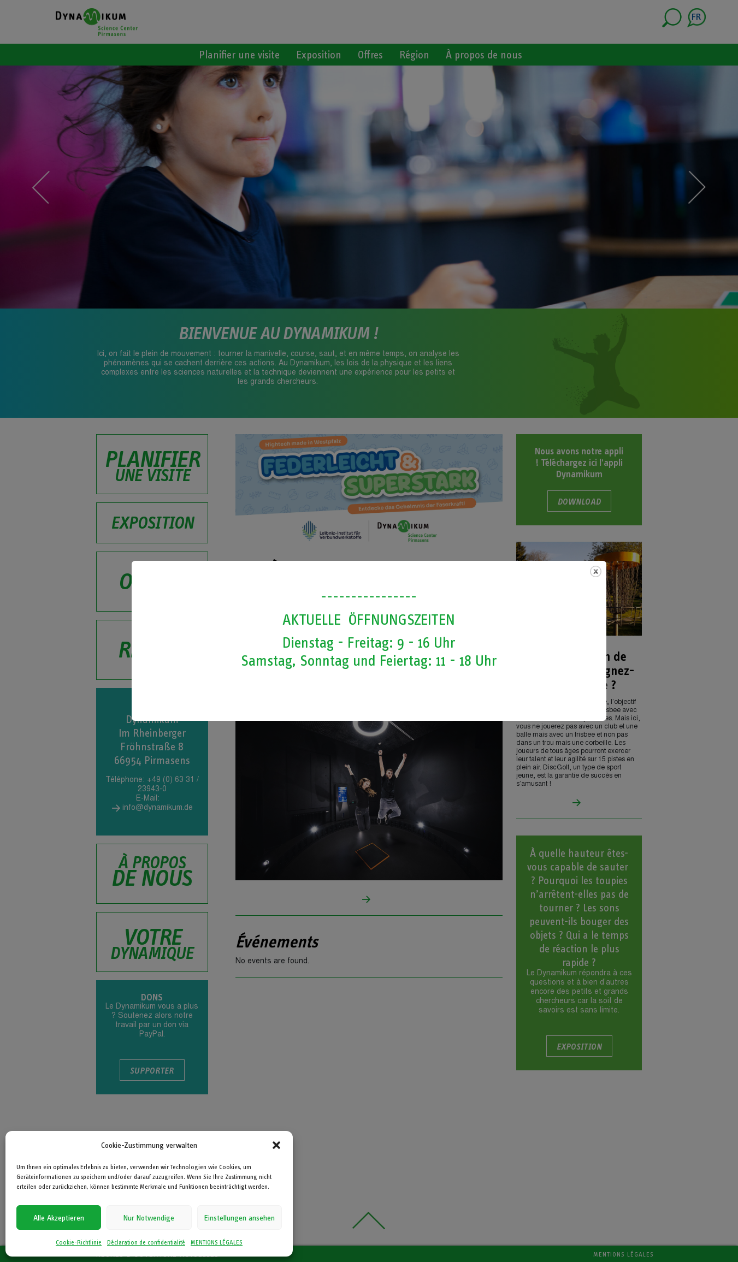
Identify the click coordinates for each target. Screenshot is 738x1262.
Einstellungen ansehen (239, 1218)
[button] (276, 1145)
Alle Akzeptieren (58, 1218)
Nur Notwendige (148, 1218)
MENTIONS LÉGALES (217, 1242)
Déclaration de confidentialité (146, 1242)
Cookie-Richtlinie (79, 1242)
